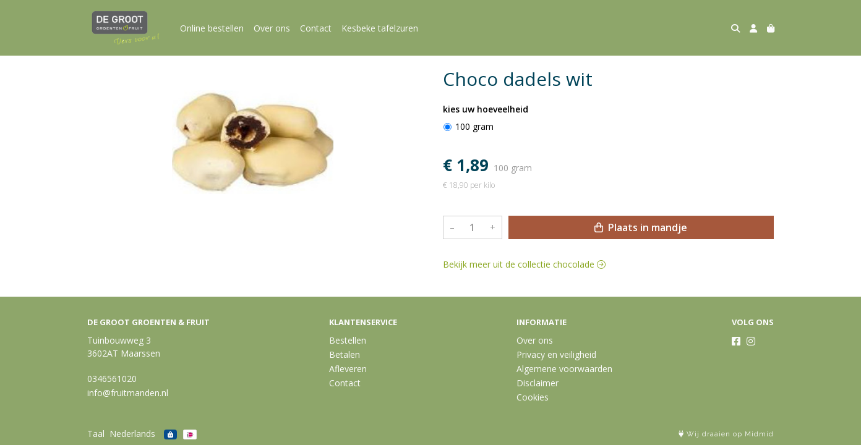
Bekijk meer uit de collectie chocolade (524, 264)
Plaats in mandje (640, 227)
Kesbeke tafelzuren (379, 28)
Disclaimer (537, 383)
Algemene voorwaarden (564, 369)
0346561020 (112, 378)
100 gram (474, 126)
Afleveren (348, 369)
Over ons (272, 28)
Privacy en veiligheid (556, 354)
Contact (316, 28)
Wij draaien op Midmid (726, 434)
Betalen (344, 354)
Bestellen (347, 340)
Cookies (532, 397)
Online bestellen (212, 28)
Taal (96, 433)
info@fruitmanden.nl (127, 393)
